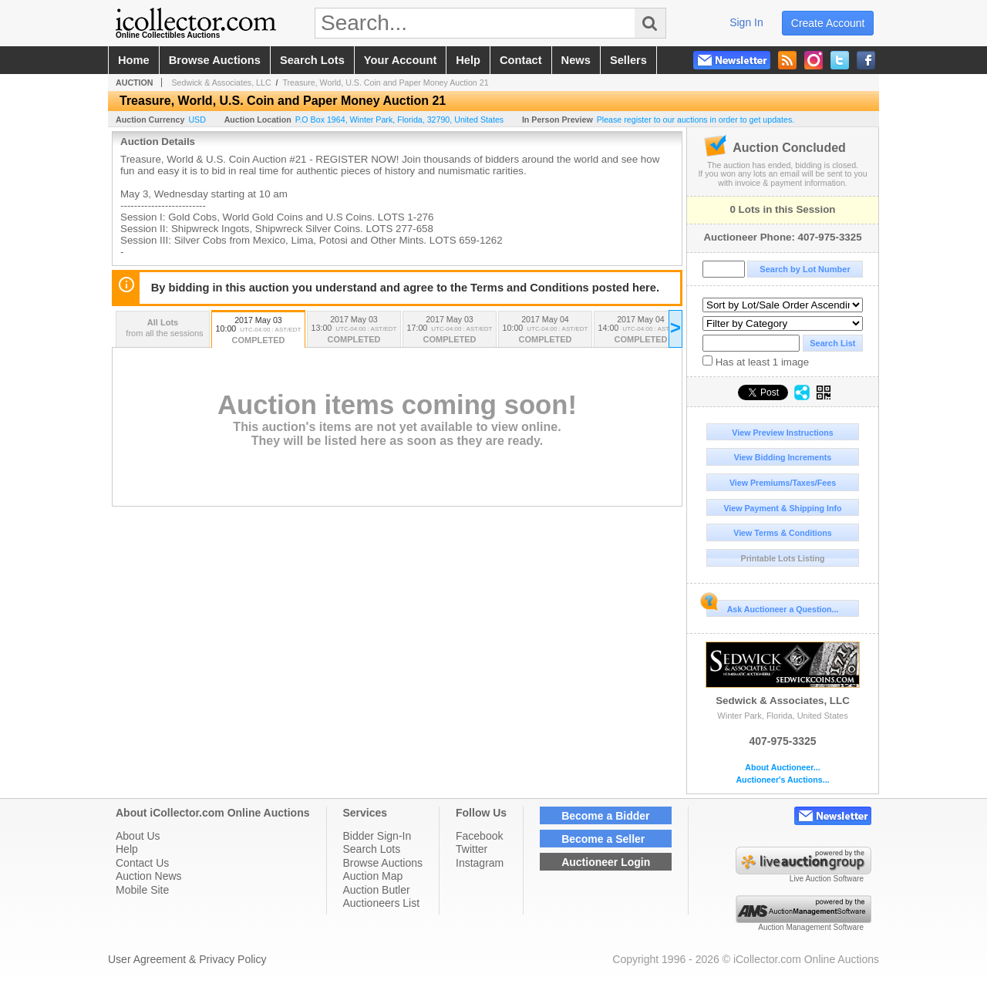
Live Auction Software (827, 878)
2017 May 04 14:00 (641, 330)
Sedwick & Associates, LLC (783, 674)
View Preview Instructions (782, 432)
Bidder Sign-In (377, 836)
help (468, 60)
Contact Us (142, 863)
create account (828, 23)
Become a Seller (603, 839)
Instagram (480, 863)
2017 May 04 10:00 (545, 330)
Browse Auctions (383, 863)
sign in (746, 22)
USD (197, 119)
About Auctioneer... (782, 767)
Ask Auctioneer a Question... (772, 607)
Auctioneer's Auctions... (782, 780)
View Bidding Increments (783, 457)
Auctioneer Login (605, 862)
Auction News (149, 876)
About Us (138, 836)
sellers (628, 60)
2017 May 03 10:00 (258, 331)
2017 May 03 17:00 (449, 330)
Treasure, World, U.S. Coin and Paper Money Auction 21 (385, 82)
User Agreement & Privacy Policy (187, 959)
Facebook (479, 836)
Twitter (471, 849)
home (134, 60)
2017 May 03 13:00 (354, 330)
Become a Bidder (605, 816)
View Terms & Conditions (782, 532)
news (576, 60)
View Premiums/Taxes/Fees (782, 482)
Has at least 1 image (755, 361)
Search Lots (372, 849)
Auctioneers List (381, 903)
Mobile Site (142, 890)
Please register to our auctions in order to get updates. (696, 119)
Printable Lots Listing (783, 558)
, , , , (399, 119)
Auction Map (373, 876)
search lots (312, 60)
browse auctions (215, 60)
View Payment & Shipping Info (782, 508)
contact (521, 60)
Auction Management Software (811, 927)
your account (400, 60)
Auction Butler (376, 890)
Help (127, 849)
